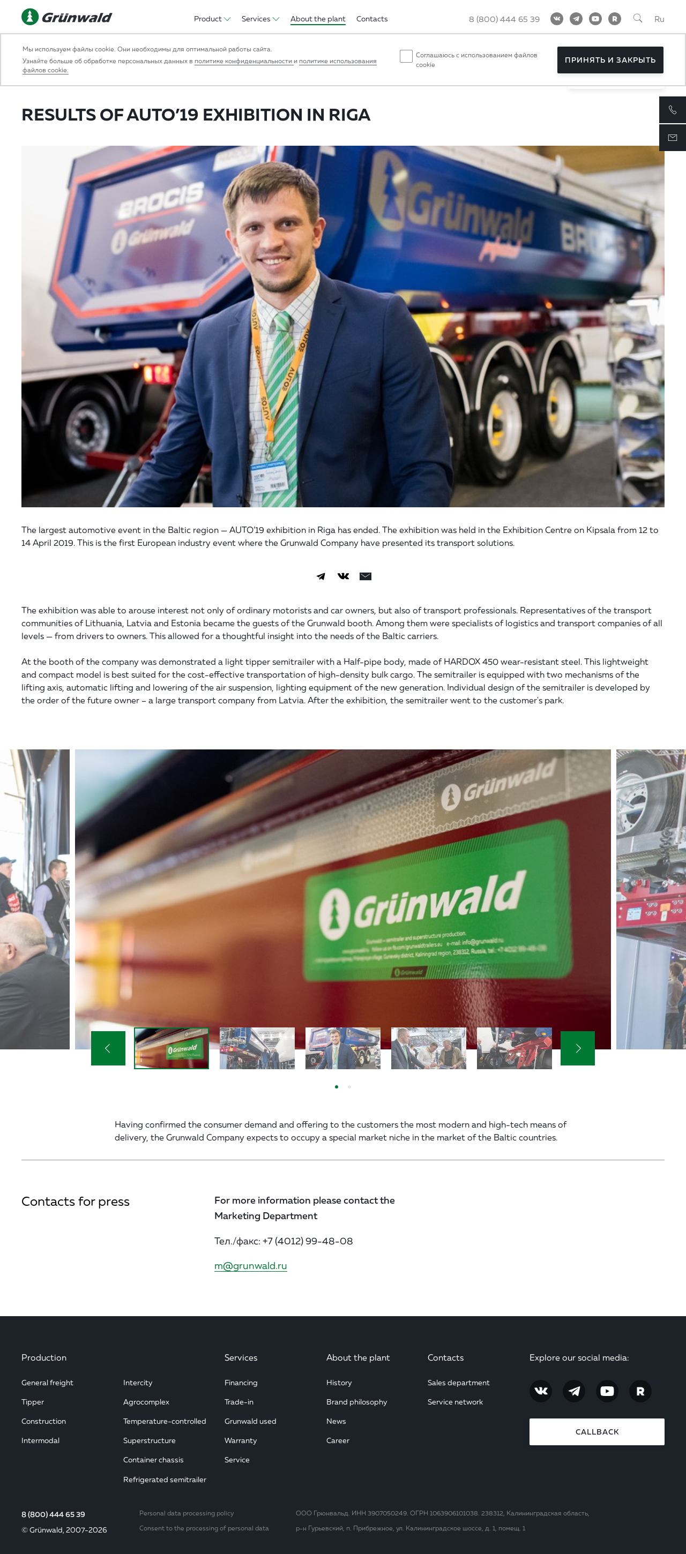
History (339, 1382)
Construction (43, 1420)
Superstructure (149, 1440)
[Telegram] (576, 18)
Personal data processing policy (186, 1513)
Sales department (459, 1382)
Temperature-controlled (164, 1420)
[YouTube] (595, 18)
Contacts (446, 1357)
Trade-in (239, 1401)
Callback (597, 1432)
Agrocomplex (146, 1401)
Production (43, 1357)
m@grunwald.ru (250, 1265)
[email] (365, 576)
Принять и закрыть (610, 60)
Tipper (32, 1401)
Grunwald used (251, 1420)
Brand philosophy (356, 1401)
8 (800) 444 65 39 (53, 1514)
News (336, 1420)
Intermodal (40, 1440)
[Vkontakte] (556, 18)
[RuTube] (614, 18)
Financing (241, 1382)
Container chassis (153, 1459)
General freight (47, 1382)
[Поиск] (638, 19)
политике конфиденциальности (244, 61)
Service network (455, 1401)
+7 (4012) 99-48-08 (308, 1241)
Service (237, 1459)
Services (241, 1357)
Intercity (138, 1382)
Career (337, 1440)
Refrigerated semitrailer (164, 1479)
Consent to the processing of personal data (204, 1528)
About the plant (358, 1357)
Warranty (241, 1440)
